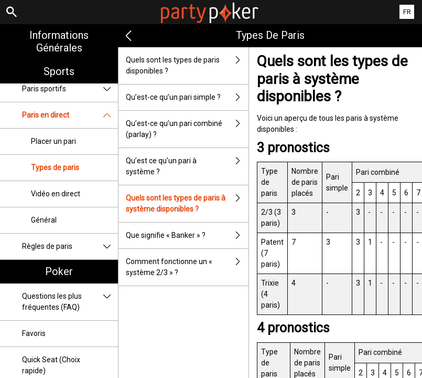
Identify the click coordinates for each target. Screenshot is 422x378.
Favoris (34, 333)
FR (407, 12)
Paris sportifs (70, 89)
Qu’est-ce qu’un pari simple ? (187, 97)
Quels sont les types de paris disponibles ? (187, 65)
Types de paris (55, 167)
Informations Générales (59, 41)
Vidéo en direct (55, 194)
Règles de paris (70, 246)
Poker (59, 271)
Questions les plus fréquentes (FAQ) (70, 302)
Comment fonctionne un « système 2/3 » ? (187, 267)
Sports (59, 71)
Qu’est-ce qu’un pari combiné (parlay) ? (187, 129)
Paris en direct (70, 115)
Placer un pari (53, 141)
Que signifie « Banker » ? (187, 235)
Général (44, 220)
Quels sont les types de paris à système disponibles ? (187, 203)
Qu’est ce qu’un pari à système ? (187, 166)
